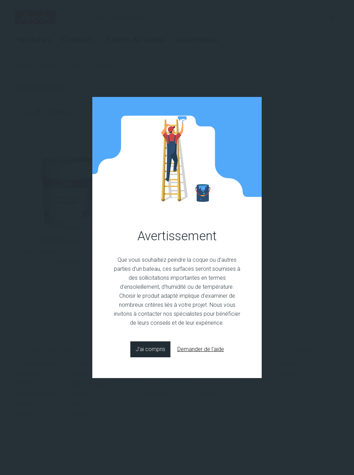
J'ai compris (150, 349)
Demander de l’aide (200, 349)
